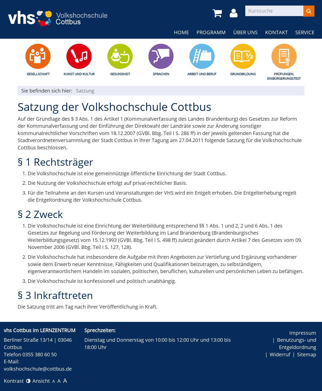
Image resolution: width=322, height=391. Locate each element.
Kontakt (276, 32)
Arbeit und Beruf (201, 74)
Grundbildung (243, 74)
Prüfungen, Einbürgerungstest (284, 76)
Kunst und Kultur (79, 74)
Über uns (245, 32)
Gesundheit (120, 74)
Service (304, 32)
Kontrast (17, 380)
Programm (211, 32)
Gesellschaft (38, 74)
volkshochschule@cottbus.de (38, 368)
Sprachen (161, 74)
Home (181, 32)
